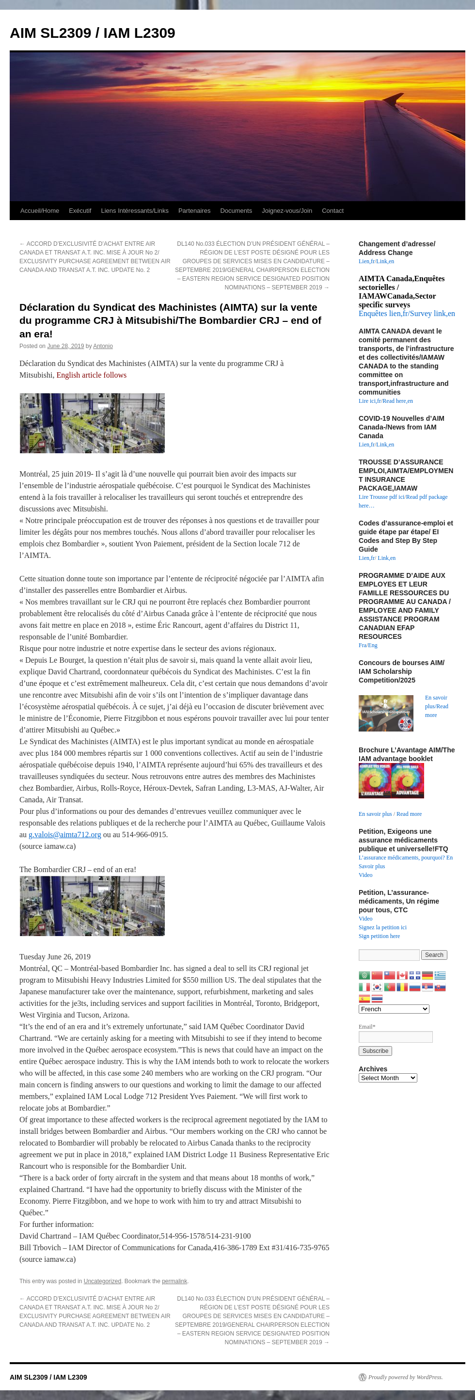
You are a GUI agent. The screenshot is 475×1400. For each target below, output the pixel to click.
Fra (362, 645)
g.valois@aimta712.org (65, 834)
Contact (333, 210)
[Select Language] (394, 1009)
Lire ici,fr (370, 401)
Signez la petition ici (383, 927)
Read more (409, 814)
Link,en (385, 261)
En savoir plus (375, 814)
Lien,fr (367, 261)
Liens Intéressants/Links (134, 210)
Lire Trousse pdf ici (381, 496)
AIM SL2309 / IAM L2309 (92, 33)
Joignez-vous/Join (287, 210)
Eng (372, 645)
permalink (174, 1281)
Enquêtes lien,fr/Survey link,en (407, 313)
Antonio (103, 346)
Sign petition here (379, 936)
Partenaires (194, 210)
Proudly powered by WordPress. (405, 1377)
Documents (236, 210)
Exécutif (80, 210)
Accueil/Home (39, 210)
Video (366, 875)
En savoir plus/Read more (436, 706)
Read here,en (397, 401)
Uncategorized (102, 1281)
